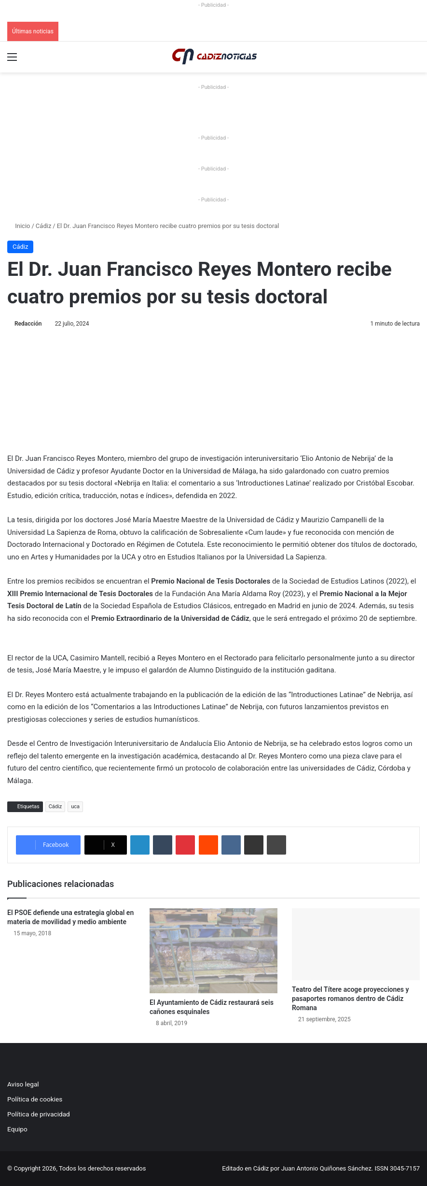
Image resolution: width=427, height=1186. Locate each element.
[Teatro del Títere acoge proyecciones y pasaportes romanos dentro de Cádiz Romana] (356, 944)
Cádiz (43, 225)
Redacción (27, 323)
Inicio (18, 225)
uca (75, 806)
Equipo (17, 1129)
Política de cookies (34, 1099)
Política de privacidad (38, 1114)
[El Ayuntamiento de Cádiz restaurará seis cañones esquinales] (213, 950)
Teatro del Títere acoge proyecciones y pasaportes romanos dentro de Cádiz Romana (350, 999)
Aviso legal (23, 1084)
